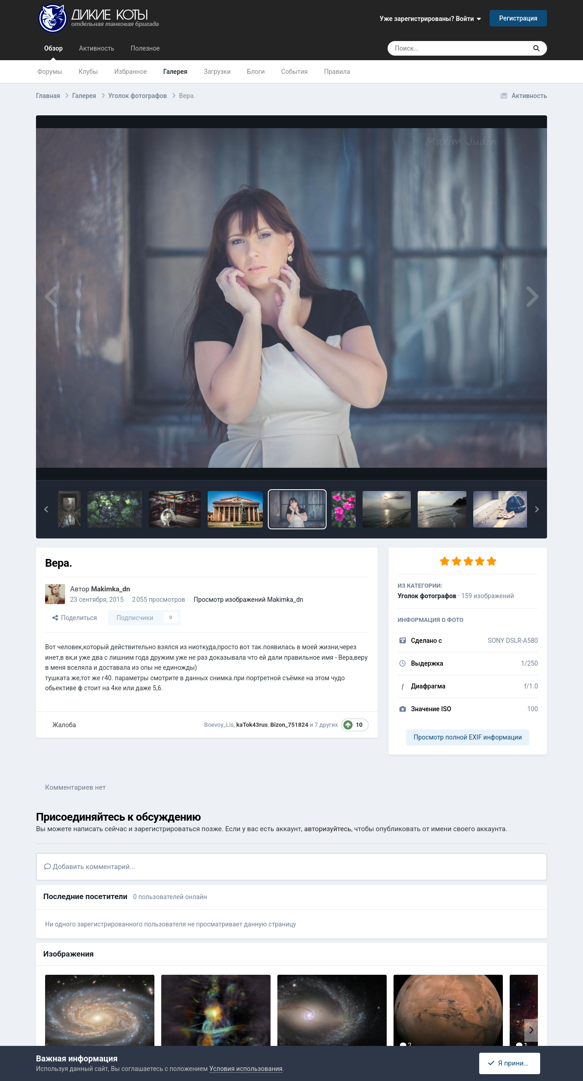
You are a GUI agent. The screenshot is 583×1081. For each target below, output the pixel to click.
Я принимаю (512, 1063)
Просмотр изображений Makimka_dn (248, 599)
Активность (96, 48)
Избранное (130, 71)
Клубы (87, 71)
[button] (46, 509)
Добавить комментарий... (89, 867)
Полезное (145, 48)
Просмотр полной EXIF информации (468, 737)
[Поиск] (440, 48)
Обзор (53, 52)
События (294, 71)
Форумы (49, 71)
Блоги (256, 71)
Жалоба (64, 725)
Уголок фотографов (427, 596)
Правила (337, 71)
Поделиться (74, 617)
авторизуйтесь (327, 829)
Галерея (176, 71)
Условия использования (246, 1068)
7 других (326, 724)
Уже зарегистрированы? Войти (430, 18)
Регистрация (518, 18)
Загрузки (217, 71)
